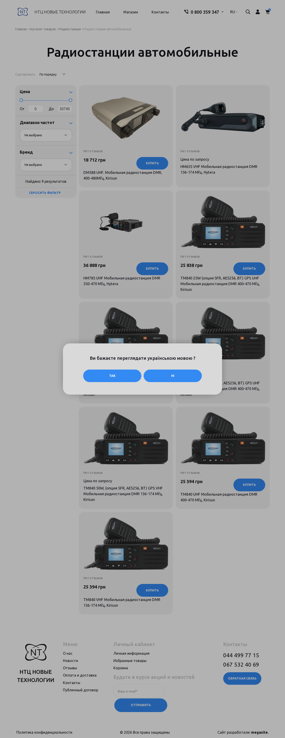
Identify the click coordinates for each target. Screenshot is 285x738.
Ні (172, 376)
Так (112, 376)
